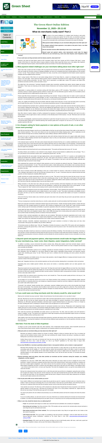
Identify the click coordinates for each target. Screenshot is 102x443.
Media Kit (57, 17)
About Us (63, 17)
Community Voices (72, 438)
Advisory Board (89, 438)
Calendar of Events (62, 438)
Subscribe (4, 14)
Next (26, 431)
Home (2, 17)
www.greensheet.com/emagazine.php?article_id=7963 (33, 342)
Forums (8, 17)
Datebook (14, 17)
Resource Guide (30, 17)
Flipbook (25, 438)
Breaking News (42, 438)
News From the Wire (33, 438)
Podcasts (54, 438)
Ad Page (39, 17)
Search (98, 17)
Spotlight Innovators (47, 17)
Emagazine (19, 438)
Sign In (98, 14)
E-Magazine (21, 17)
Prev (20, 431)
